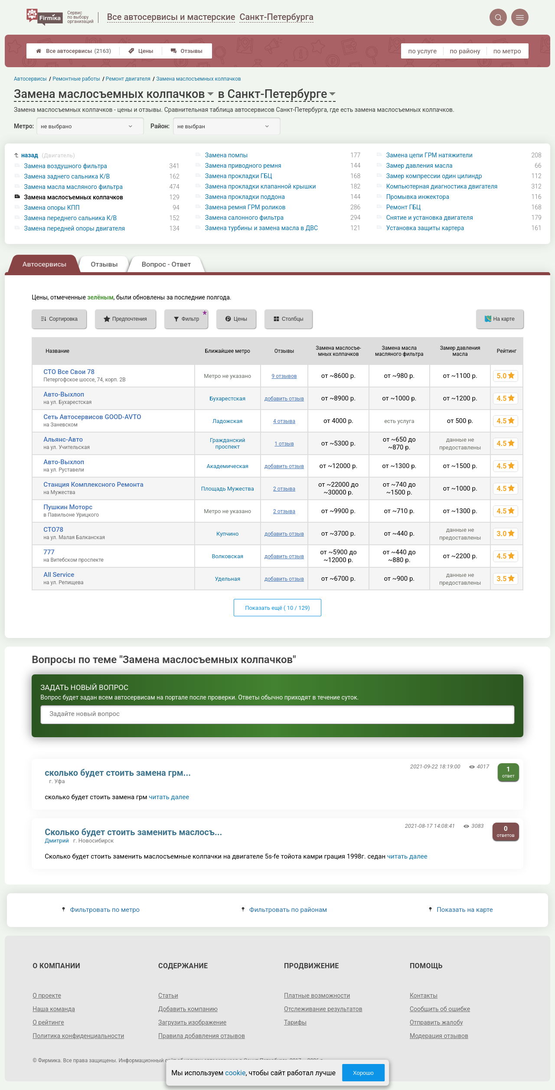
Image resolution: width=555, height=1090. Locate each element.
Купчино (227, 533)
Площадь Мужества (227, 488)
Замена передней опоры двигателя (74, 228)
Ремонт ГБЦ (403, 207)
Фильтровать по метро (101, 910)
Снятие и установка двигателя (429, 218)
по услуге (422, 51)
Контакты (423, 995)
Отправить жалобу (436, 1022)
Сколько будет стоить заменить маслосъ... (133, 832)
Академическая (227, 466)
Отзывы (186, 51)
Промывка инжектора (417, 197)
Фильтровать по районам (284, 910)
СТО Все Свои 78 (69, 372)
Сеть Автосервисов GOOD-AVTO (92, 417)
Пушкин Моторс (67, 507)
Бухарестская (227, 398)
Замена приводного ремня (243, 166)
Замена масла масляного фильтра (73, 187)
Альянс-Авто (63, 439)
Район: (160, 126)
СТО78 (53, 530)
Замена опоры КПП (52, 208)
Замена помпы (226, 155)
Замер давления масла (419, 166)
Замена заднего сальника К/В (67, 176)
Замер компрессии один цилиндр (434, 176)
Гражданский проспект (227, 443)
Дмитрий (57, 840)
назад (48, 155)
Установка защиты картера (425, 228)
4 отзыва (284, 421)
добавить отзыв (284, 399)
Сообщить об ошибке (440, 1008)
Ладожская (227, 421)
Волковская (227, 556)
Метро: (24, 126)
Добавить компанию (188, 1008)
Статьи (168, 995)
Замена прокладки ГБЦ (238, 176)
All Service (58, 575)
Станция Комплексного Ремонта (93, 484)
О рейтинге (48, 1022)
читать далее (169, 797)
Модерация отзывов (439, 1035)
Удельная (227, 579)
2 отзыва (284, 489)
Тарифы (295, 1022)
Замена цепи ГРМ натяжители (429, 155)
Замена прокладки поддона (245, 197)
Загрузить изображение (192, 1022)
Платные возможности (317, 995)
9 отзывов (284, 376)
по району (465, 51)
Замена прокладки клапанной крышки (260, 186)
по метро (507, 51)
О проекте (47, 995)
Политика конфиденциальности (78, 1035)
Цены (140, 51)
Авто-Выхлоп (63, 394)
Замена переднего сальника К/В (70, 218)
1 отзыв (284, 444)
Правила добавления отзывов (201, 1035)
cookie (235, 1073)
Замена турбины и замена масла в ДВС (261, 228)
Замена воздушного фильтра (65, 166)
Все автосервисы (73, 51)
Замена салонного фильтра (244, 218)
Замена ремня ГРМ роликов (245, 207)
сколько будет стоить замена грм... (118, 773)
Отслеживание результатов (323, 1008)
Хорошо (363, 1073)
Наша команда (54, 1008)
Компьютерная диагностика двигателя (442, 186)
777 (49, 552)
